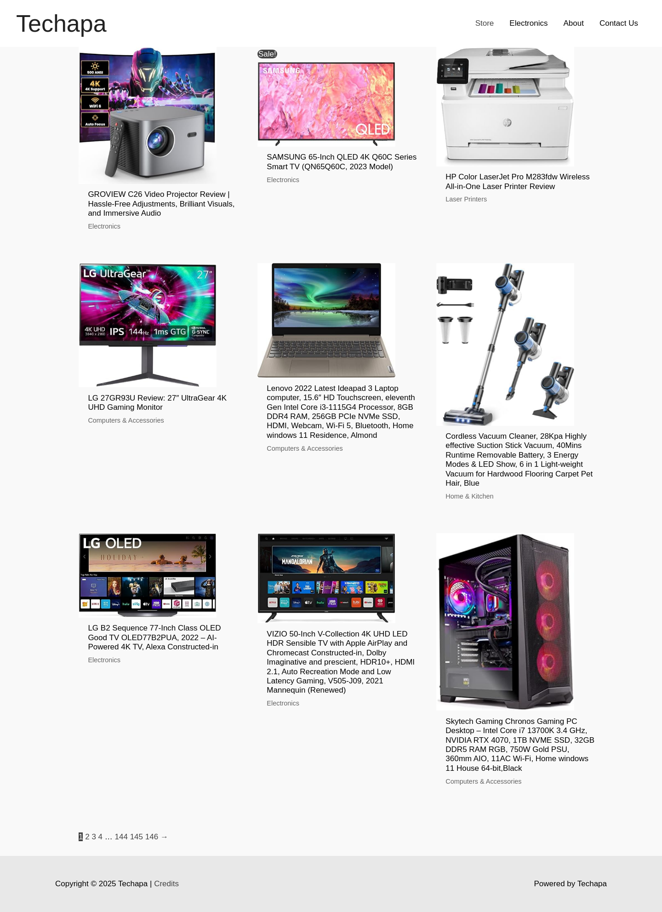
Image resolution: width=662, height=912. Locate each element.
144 (121, 836)
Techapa (61, 23)
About (573, 23)
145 (136, 836)
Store (484, 23)
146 (151, 836)
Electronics (528, 23)
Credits (166, 883)
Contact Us (618, 23)
